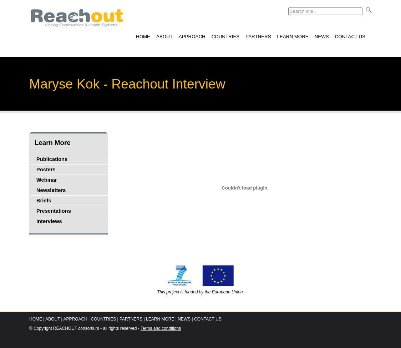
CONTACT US (350, 36)
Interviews (49, 221)
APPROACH (192, 36)
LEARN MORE (293, 36)
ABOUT (164, 36)
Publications (51, 159)
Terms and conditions (161, 328)
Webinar (46, 180)
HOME (143, 36)
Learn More (53, 142)
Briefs (43, 200)
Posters (46, 169)
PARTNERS (258, 36)
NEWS (322, 36)
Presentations (53, 211)
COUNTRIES (226, 36)
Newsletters (51, 190)
